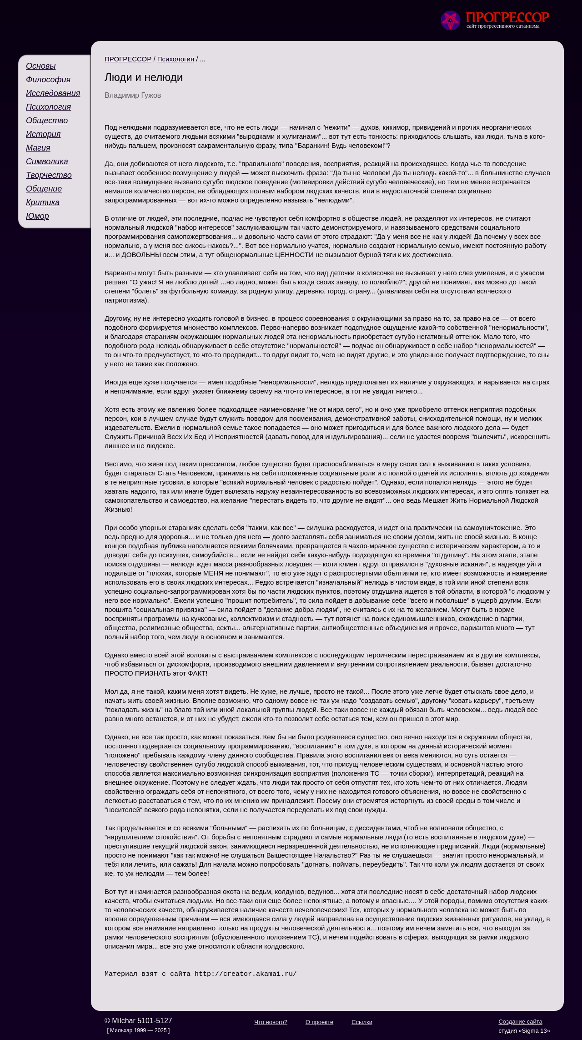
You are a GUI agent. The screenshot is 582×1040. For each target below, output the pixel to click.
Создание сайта (520, 1021)
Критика (43, 202)
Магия (38, 147)
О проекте (319, 1021)
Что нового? (270, 1021)
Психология (48, 106)
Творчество (49, 175)
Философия (48, 79)
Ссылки (361, 1021)
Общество (47, 120)
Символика (47, 161)
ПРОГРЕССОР (128, 59)
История (43, 134)
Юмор (37, 216)
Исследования (53, 93)
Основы (41, 66)
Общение (44, 188)
